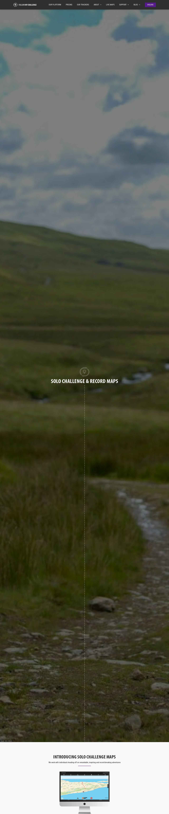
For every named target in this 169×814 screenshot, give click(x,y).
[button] (150, 4)
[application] (103, 4)
